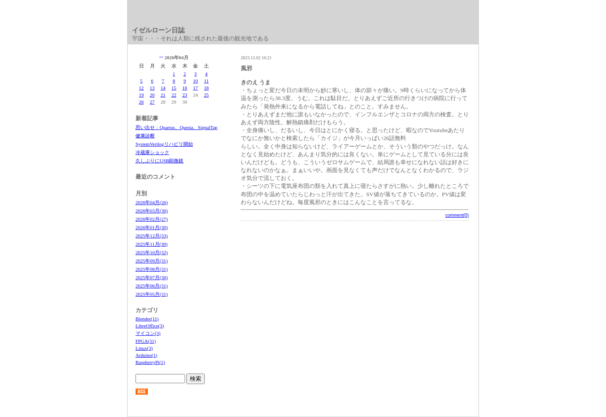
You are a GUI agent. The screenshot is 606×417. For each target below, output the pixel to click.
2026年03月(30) (151, 210)
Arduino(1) (146, 355)
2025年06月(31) (151, 285)
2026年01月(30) (151, 227)
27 (152, 101)
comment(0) (457, 215)
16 (184, 87)
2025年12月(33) (151, 235)
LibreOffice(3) (149, 325)
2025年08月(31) (151, 269)
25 (206, 94)
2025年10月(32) (151, 252)
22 (173, 94)
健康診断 (145, 135)
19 (141, 94)
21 (162, 94)
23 (184, 94)
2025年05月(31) (151, 294)
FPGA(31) (145, 341)
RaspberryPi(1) (150, 362)
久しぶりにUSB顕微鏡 (159, 160)
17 (195, 87)
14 (162, 87)
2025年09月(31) (151, 260)
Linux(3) (144, 348)
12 (141, 87)
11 (206, 80)
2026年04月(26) (151, 202)
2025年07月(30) (151, 277)
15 (173, 87)
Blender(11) (147, 318)
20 (152, 94)
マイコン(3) (147, 333)
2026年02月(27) (151, 219)
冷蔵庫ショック (152, 152)
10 (195, 80)
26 (141, 101)
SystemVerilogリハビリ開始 (164, 144)
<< (161, 57)
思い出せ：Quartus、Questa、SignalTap (176, 127)
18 (206, 87)
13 (152, 87)
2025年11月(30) (151, 244)
